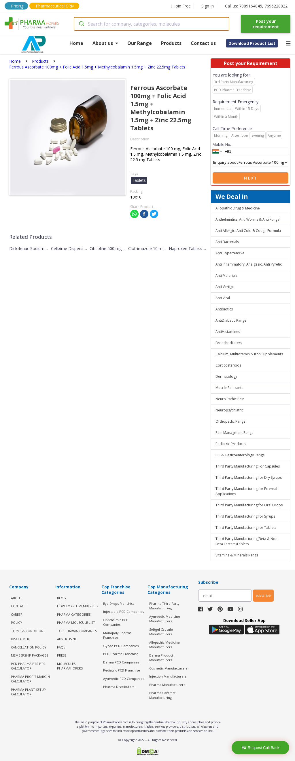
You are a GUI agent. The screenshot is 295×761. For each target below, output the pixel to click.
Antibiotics (224, 309)
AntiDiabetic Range (230, 320)
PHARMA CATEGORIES (73, 614)
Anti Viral (222, 297)
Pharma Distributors (118, 686)
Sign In (207, 6)
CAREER (16, 614)
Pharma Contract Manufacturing (162, 695)
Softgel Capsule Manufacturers (161, 631)
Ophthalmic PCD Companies (115, 622)
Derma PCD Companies (121, 662)
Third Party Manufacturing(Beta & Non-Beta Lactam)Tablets (247, 541)
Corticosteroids (228, 365)
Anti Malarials (226, 275)
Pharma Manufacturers (167, 684)
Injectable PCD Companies (123, 611)
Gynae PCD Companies (121, 646)
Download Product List (251, 43)
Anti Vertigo (225, 286)
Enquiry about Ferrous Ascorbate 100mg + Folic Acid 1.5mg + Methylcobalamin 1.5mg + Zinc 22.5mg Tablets (250, 162)
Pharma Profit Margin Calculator (30, 679)
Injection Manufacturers (167, 676)
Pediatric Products (230, 443)
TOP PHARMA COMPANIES (77, 631)
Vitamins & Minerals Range (236, 555)
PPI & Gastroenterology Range (240, 455)
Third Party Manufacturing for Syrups (245, 516)
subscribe (263, 595)
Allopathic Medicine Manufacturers (164, 644)
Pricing (17, 6)
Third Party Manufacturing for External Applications (246, 491)
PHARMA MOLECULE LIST (76, 622)
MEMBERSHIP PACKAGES (29, 655)
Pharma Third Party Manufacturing (164, 606)
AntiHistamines (227, 331)
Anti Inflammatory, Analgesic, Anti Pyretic (248, 264)
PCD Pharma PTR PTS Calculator (28, 666)
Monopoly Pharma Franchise (117, 635)
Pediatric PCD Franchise (121, 670)
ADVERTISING (67, 639)
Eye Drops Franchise (119, 603)
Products (171, 43)
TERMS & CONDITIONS (28, 631)
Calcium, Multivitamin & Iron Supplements (249, 354)
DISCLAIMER (20, 639)
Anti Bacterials (227, 241)
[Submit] (81, 24)
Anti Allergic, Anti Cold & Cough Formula (248, 230)
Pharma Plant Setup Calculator (28, 692)
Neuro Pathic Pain (229, 398)
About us (105, 43)
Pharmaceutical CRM (55, 6)
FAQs (61, 647)
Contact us (203, 43)
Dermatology (226, 376)
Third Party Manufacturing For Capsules (247, 466)
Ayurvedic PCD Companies (123, 678)
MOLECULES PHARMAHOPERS (70, 666)
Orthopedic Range (230, 421)
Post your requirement (266, 23)
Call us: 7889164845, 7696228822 (256, 6)
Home (76, 43)
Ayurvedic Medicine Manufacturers (164, 618)
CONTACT (18, 606)
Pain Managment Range (234, 432)
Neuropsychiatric (229, 410)
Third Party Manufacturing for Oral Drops (249, 505)
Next (251, 178)
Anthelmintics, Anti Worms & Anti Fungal (247, 219)
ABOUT (16, 598)
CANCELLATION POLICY (28, 647)
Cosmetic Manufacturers (168, 668)
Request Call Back (260, 747)
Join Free (181, 6)
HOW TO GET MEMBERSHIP (78, 606)
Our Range (139, 43)
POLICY (16, 622)
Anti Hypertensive (229, 253)
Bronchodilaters (228, 342)
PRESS (61, 655)
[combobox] (151, 24)
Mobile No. (222, 144)
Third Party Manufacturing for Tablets (245, 527)
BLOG (61, 598)
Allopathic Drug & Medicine (237, 208)
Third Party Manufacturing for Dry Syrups (248, 477)
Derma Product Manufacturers (161, 657)
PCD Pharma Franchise (120, 654)
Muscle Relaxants (229, 387)
